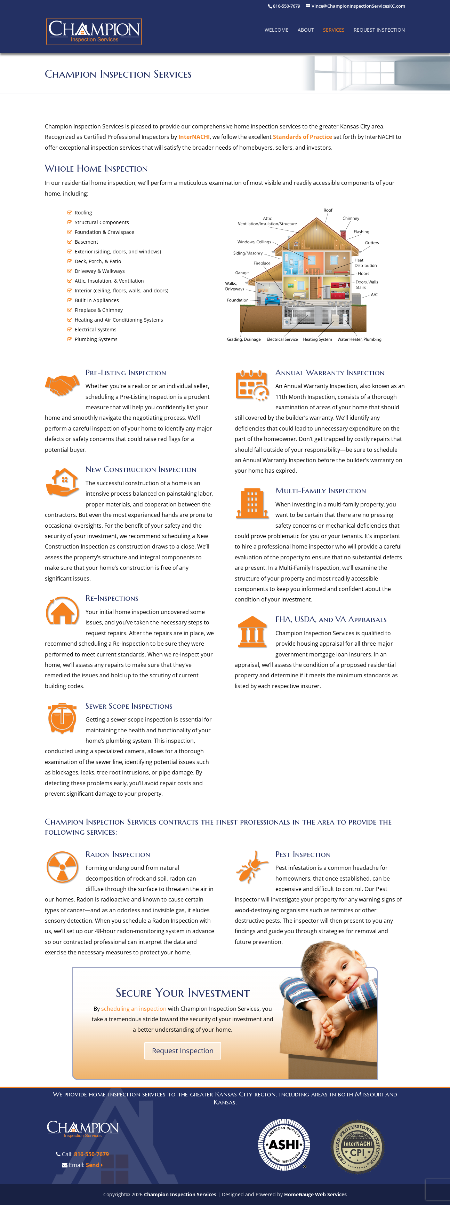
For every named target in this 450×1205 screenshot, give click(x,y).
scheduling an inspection (134, 1009)
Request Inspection (379, 29)
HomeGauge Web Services (315, 1194)
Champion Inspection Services (180, 1194)
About (306, 29)
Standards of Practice (302, 137)
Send (94, 1165)
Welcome (277, 29)
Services (334, 29)
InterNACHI (194, 137)
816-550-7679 (91, 1154)
